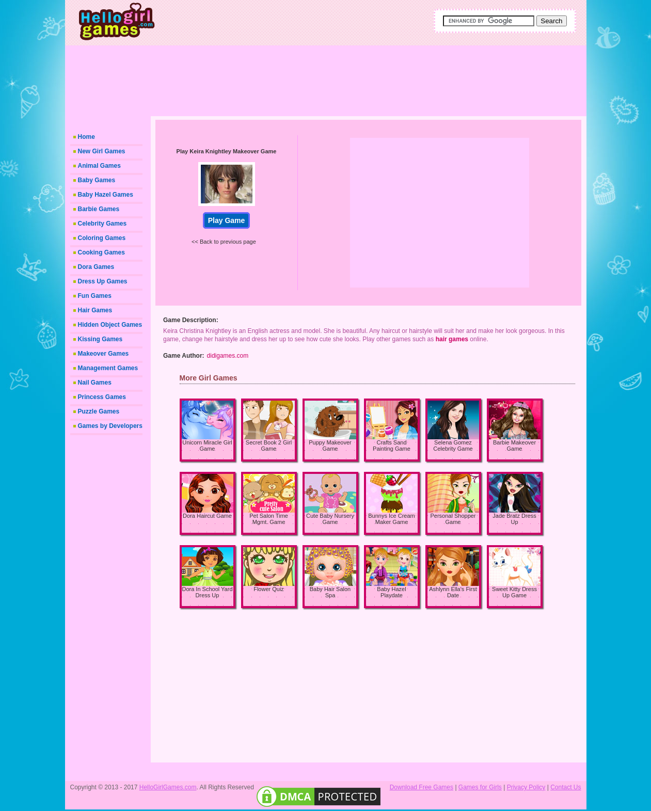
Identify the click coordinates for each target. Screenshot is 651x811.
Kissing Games (100, 339)
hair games (452, 339)
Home (86, 136)
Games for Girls (480, 787)
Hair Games (95, 310)
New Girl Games (101, 151)
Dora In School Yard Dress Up (207, 592)
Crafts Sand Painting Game (391, 445)
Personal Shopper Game (452, 519)
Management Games (108, 368)
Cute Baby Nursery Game (330, 519)
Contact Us (565, 787)
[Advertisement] (362, 77)
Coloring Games (102, 238)
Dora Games (96, 267)
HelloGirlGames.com (168, 787)
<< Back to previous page (224, 241)
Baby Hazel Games (105, 194)
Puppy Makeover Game (330, 445)
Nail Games (95, 382)
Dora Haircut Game (207, 516)
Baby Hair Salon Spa (330, 592)
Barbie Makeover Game (514, 445)
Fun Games (95, 295)
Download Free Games (421, 787)
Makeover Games (103, 353)
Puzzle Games (99, 411)
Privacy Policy (526, 787)
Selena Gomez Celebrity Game (452, 445)
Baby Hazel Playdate (391, 592)
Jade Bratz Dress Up (514, 519)
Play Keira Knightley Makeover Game (227, 151)
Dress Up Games (103, 281)
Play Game (226, 220)
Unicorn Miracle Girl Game (207, 445)
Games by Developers (110, 426)
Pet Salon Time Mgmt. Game (268, 519)
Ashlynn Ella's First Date (453, 592)
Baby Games (97, 180)
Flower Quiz (268, 589)
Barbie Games (99, 209)
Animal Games (99, 165)
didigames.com (228, 355)
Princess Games (102, 397)
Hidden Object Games (110, 324)
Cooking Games (101, 252)
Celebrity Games (102, 223)
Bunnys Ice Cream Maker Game (391, 519)
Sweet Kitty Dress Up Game (514, 592)
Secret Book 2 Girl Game (269, 445)
